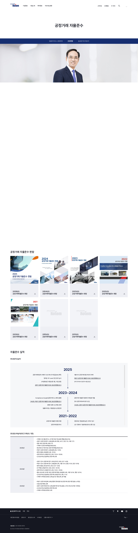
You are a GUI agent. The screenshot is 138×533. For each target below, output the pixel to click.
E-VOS (113, 6)
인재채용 (106, 6)
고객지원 (100, 6)
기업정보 (25, 6)
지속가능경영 (48, 6)
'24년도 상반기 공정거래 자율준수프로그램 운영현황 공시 (89, 405)
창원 (28, 511)
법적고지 (23, 517)
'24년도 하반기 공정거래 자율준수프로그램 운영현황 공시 (45, 401)
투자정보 (40, 6)
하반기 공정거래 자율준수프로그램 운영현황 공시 (87, 378)
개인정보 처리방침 (14, 517)
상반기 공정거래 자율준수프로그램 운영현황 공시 (48, 385)
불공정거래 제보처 (83, 41)
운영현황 (70, 41)
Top (126, 517)
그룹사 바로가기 (48, 517)
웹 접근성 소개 (31, 517)
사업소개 (32, 6)
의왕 (24, 511)
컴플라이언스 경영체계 (56, 41)
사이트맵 (39, 517)
